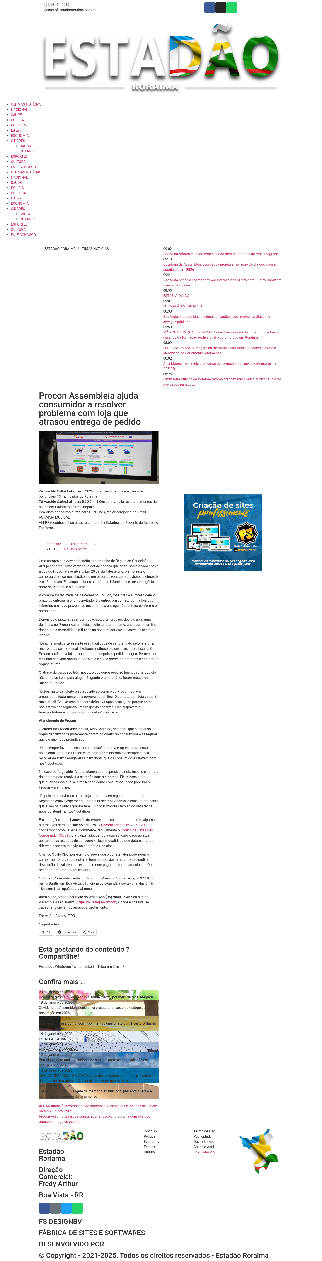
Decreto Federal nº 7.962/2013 (124, 825)
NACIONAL (19, 109)
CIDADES (18, 141)
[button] (46, 966)
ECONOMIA (20, 136)
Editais (16, 130)
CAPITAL (26, 146)
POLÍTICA (18, 125)
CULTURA (18, 162)
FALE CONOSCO (23, 167)
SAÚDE (16, 115)
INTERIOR (27, 151)
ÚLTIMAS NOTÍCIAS (26, 104)
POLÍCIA (17, 120)
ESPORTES (19, 156)
